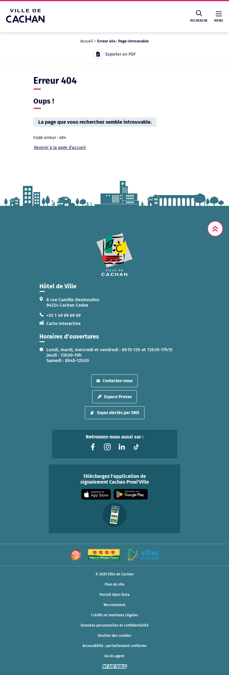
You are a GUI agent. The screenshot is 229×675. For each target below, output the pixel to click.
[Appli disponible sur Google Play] (131, 494)
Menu (218, 17)
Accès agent (114, 656)
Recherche (199, 16)
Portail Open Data (115, 595)
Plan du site (115, 584)
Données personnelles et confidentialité (115, 625)
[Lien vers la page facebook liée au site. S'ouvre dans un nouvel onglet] (93, 447)
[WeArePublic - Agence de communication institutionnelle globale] (114, 666)
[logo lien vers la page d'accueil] (114, 254)
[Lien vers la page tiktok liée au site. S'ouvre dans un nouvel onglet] (136, 447)
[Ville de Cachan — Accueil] (25, 21)
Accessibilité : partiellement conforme (114, 646)
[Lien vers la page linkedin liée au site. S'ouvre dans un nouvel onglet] (122, 447)
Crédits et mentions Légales (114, 615)
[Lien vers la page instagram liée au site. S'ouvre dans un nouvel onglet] (107, 447)
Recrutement (114, 605)
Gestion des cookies (114, 635)
